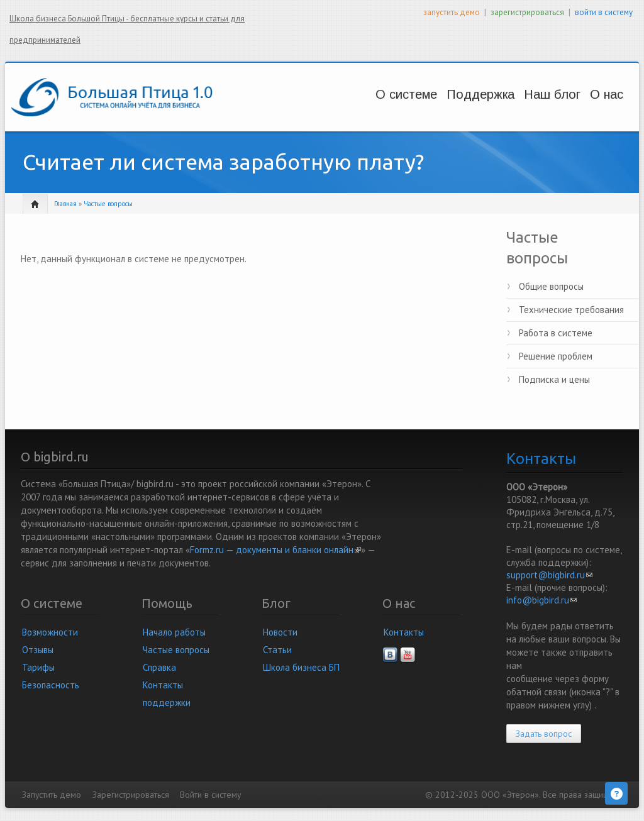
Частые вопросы (108, 203)
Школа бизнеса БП (301, 667)
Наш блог (522, 94)
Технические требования (571, 310)
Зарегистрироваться (130, 794)
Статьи (277, 650)
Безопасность (50, 685)
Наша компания (594, 106)
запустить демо (451, 12)
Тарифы (38, 667)
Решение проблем (555, 356)
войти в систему (604, 12)
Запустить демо (51, 794)
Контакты (404, 632)
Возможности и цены (362, 106)
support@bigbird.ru (549, 575)
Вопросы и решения (447, 106)
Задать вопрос (544, 733)
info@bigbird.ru (541, 600)
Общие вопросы (551, 286)
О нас (589, 94)
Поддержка (444, 94)
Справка (159, 667)
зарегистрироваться (527, 12)
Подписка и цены (554, 379)
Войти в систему (210, 794)
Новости (280, 632)
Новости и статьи (525, 106)
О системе (357, 94)
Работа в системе (555, 333)
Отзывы (37, 650)
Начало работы (174, 632)
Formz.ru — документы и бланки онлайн (275, 550)
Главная (65, 203)
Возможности (50, 632)
